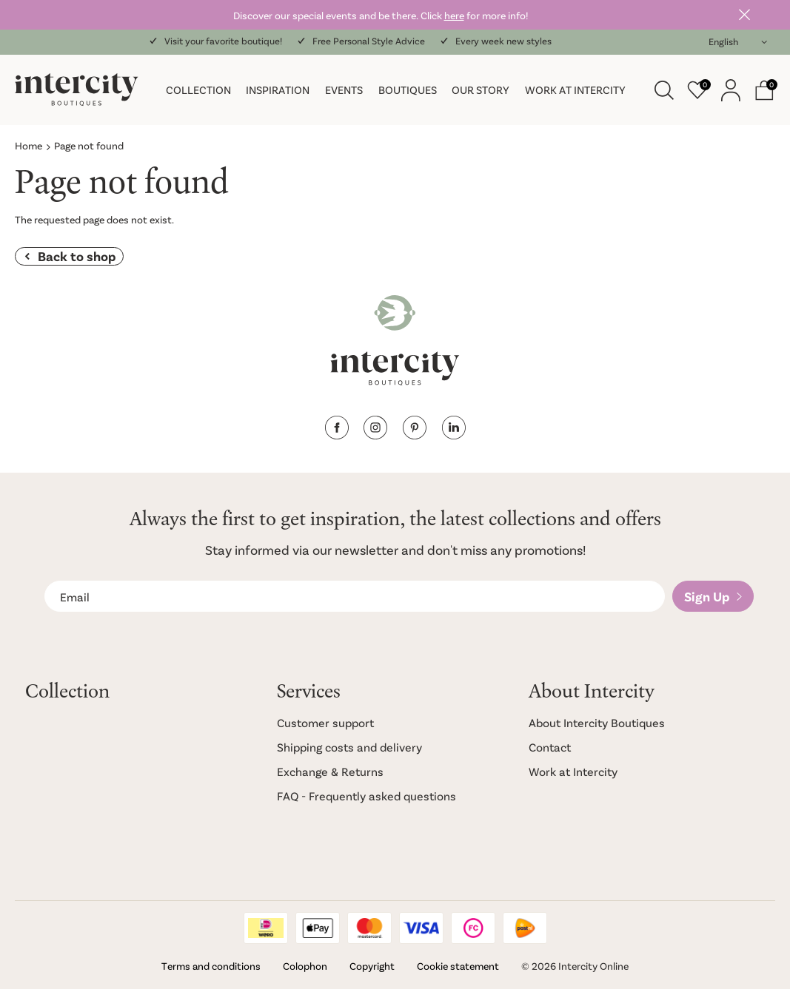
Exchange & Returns (330, 771)
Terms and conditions (211, 965)
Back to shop (77, 256)
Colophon (305, 965)
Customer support (325, 722)
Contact (550, 747)
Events (344, 89)
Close (744, 14)
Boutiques (407, 89)
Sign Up (706, 596)
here (454, 15)
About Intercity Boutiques (597, 722)
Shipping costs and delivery (349, 747)
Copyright (372, 965)
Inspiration (277, 89)
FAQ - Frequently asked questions (366, 796)
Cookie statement (458, 965)
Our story (480, 89)
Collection (198, 89)
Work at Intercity (575, 89)
